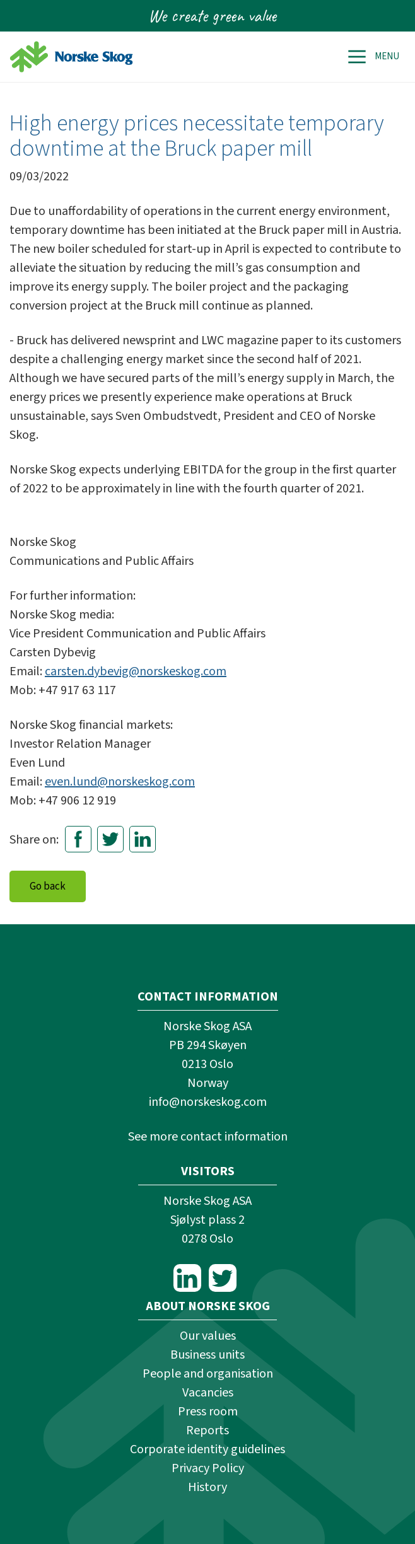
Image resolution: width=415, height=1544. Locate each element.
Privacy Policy (208, 1468)
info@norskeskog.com (208, 1102)
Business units (207, 1355)
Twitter (110, 839)
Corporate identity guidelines (207, 1449)
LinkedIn (142, 839)
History (207, 1487)
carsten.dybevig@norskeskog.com (135, 671)
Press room (208, 1411)
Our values (208, 1336)
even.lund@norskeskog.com (120, 782)
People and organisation (208, 1374)
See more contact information (208, 1137)
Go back (48, 886)
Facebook (78, 839)
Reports (207, 1430)
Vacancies (207, 1393)
